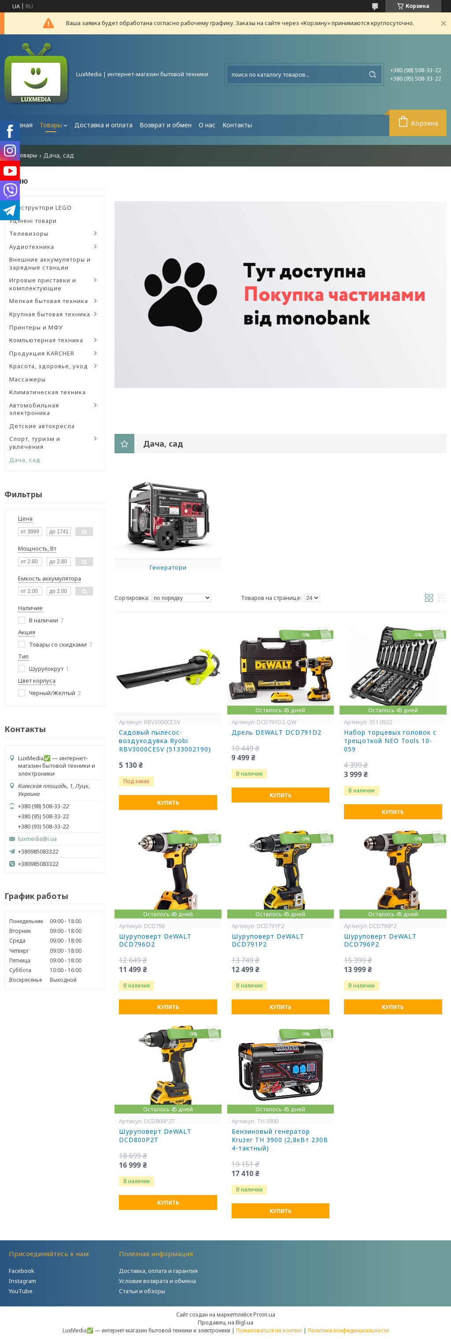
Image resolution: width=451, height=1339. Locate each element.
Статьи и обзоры (142, 1291)
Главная (20, 125)
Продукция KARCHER (41, 353)
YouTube (21, 1291)
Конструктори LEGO (40, 207)
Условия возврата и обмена (157, 1281)
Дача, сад (25, 460)
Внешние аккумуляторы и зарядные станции (50, 263)
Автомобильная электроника (34, 409)
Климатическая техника (47, 392)
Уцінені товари (33, 221)
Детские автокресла (42, 426)
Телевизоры (28, 233)
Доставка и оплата (103, 125)
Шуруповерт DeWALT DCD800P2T (155, 1136)
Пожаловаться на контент (269, 1330)
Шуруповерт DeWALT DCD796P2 (380, 940)
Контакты (237, 125)
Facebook (21, 1271)
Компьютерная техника (46, 340)
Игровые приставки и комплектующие (42, 284)
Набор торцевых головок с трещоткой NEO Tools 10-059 (390, 741)
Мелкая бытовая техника (48, 301)
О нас (207, 125)
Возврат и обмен (166, 125)
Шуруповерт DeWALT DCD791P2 (268, 940)
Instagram (22, 1281)
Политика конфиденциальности (348, 1330)
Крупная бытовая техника (49, 314)
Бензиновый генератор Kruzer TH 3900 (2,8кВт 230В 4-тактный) (280, 1140)
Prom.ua (264, 1314)
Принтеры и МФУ (36, 327)
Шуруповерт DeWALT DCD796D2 (155, 940)
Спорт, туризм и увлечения (34, 443)
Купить (168, 802)
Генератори (168, 567)
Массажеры (27, 379)
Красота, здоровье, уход (48, 366)
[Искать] (372, 74)
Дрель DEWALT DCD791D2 (277, 732)
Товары (51, 125)
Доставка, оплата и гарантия (158, 1271)
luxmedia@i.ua (37, 839)
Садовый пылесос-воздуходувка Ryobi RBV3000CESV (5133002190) (165, 741)
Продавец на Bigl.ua (225, 1322)
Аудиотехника (31, 247)
